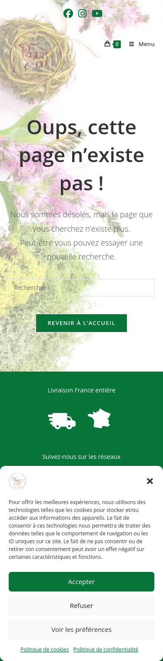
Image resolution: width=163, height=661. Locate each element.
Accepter (81, 581)
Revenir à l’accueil (81, 323)
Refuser (81, 605)
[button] (150, 481)
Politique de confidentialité (105, 649)
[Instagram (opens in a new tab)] (82, 13)
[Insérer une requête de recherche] (81, 287)
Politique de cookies (44, 649)
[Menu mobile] (139, 44)
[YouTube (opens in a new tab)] (96, 13)
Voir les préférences (81, 629)
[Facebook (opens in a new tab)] (68, 13)
